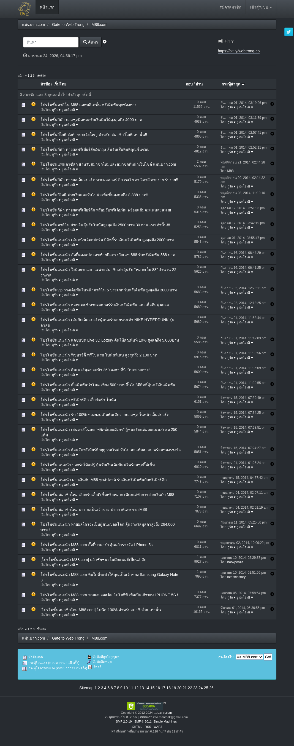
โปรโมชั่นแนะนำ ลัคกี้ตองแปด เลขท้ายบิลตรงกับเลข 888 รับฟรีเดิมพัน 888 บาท (107, 255)
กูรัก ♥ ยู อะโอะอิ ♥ (65, 110)
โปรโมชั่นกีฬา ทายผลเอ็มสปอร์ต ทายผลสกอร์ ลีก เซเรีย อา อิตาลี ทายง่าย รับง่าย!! (109, 180)
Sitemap (86, 688)
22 (190, 688)
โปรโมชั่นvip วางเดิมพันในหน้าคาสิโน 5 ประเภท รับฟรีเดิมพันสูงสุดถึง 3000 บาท (108, 290)
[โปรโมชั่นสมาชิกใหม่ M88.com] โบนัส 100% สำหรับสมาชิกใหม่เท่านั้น (100, 610)
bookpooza (235, 562)
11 (131, 688)
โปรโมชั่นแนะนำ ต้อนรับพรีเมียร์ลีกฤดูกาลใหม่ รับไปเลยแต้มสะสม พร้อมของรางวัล (110, 450)
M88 (230, 171)
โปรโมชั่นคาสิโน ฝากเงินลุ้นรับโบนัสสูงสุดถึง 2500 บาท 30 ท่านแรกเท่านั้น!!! (105, 225)
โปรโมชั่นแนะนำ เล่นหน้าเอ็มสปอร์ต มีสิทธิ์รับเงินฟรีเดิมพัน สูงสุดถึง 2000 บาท (107, 240)
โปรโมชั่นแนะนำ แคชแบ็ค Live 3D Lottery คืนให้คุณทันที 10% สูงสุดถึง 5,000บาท (109, 340)
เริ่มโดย (59, 84)
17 (163, 688)
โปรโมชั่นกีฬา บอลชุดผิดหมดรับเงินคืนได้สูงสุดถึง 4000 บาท (91, 119)
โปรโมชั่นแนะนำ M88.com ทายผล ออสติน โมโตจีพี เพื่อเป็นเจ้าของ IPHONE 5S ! (109, 595)
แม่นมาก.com (163, 712)
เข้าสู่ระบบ (261, 7)
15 (152, 688)
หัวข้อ (45, 84)
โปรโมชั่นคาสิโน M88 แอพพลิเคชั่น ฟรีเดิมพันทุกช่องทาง (88, 105)
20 (179, 688)
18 (168, 688)
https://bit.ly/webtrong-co (239, 51)
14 (147, 688)
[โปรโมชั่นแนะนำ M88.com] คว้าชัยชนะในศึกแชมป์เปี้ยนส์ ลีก (93, 559)
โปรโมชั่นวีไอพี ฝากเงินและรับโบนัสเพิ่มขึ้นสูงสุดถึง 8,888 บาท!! (94, 195)
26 (211, 688)
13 (142, 688)
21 (185, 688)
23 (195, 688)
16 (158, 688)
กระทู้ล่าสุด (233, 84)
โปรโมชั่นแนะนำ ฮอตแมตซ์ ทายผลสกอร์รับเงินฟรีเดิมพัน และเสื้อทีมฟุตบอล (104, 305)
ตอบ (189, 84)
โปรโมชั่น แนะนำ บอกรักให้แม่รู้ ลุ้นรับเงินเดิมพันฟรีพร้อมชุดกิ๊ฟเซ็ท (97, 465)
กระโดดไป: (226, 657)
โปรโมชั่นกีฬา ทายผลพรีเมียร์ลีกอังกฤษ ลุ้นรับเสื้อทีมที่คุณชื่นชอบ (94, 149)
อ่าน (199, 84)
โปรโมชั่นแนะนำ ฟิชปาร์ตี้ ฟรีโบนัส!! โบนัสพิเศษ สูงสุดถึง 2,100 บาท (98, 355)
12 (136, 688)
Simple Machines (165, 721)
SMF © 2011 (143, 721)
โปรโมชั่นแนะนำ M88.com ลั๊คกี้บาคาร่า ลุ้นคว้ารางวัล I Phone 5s (96, 545)
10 (126, 688)
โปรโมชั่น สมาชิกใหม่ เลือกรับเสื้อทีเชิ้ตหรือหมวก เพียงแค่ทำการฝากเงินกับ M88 (107, 494)
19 (174, 688)
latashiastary (236, 577)
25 (206, 688)
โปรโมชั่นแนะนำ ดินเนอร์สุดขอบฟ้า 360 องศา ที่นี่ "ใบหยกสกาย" (95, 370)
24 (200, 688)
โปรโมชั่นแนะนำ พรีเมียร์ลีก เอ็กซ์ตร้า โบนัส (78, 400)
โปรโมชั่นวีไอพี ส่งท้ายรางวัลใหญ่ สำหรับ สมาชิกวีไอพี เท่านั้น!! (93, 134)
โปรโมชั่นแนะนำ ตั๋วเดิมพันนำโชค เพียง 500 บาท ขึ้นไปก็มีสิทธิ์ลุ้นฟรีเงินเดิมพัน (107, 385)
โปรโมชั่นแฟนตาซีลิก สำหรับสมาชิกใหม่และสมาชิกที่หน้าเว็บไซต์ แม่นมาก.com (108, 164)
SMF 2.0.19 (124, 721)
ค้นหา (90, 42)
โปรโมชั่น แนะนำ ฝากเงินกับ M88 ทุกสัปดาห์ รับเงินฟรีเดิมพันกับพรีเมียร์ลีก (103, 479)
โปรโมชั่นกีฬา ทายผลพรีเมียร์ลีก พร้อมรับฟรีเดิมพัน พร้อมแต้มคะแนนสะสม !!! (105, 210)
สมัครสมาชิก (230, 7)
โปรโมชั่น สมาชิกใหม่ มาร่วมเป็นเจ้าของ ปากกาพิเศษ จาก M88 (93, 509)
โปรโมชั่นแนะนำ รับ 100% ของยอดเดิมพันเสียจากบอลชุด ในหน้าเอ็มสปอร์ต (104, 414)
